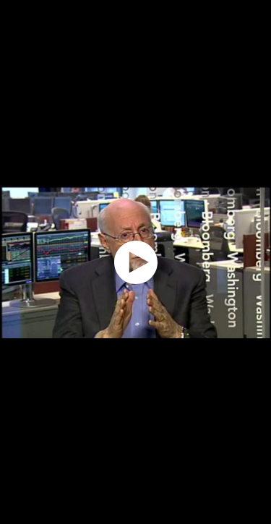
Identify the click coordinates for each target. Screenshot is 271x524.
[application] (135, 262)
